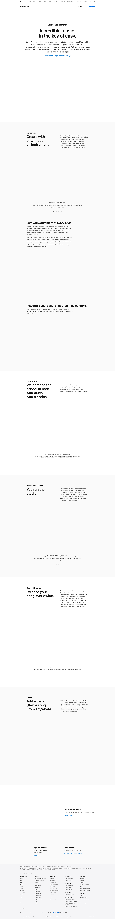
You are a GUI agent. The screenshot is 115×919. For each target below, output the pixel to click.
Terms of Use (53, 916)
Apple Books (37, 901)
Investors (82, 901)
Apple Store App (53, 888)
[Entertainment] (70, 1)
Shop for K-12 (68, 887)
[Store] (25, 1)
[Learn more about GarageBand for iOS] (69, 815)
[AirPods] (55, 1)
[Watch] (45, 1)
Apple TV (37, 889)
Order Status (52, 898)
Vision (21, 888)
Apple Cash (22, 908)
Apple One (37, 887)
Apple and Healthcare (69, 894)
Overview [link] (80, 6)
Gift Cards (22, 898)
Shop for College (68, 889)
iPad (21, 882)
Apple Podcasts (38, 899)
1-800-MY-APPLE (55, 912)
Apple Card (22, 904)
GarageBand (24, 5)
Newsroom (82, 895)
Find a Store (52, 878)
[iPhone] (39, 1)
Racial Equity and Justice (85, 888)
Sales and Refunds (61, 916)
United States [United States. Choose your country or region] (92, 916)
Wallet (21, 903)
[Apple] (21, 1)
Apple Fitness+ (38, 895)
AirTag (21, 894)
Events (81, 904)
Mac (21, 880)
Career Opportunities (84, 899)
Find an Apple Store (33, 912)
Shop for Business (68, 880)
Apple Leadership (83, 897)
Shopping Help (53, 899)
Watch (21, 886)
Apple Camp (52, 886)
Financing (52, 894)
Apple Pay (22, 906)
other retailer (41, 912)
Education (82, 880)
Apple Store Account (39, 880)
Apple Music (37, 891)
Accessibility (82, 878)
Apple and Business (69, 878)
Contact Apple (83, 906)
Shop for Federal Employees (71, 906)
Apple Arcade (38, 893)
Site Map (71, 916)
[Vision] (50, 1)
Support (85, 6)
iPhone (21, 884)
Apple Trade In (53, 892)
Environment (82, 882)
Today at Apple (53, 882)
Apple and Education (69, 885)
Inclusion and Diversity (84, 884)
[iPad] (34, 1)
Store (21, 878)
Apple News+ (38, 897)
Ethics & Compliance (84, 903)
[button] (90, 1)
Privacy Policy (46, 916)
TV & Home (22, 892)
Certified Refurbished (54, 890)
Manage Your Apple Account (41, 878)
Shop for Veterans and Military (71, 901)
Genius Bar (52, 880)
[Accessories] (78, 1)
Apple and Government (70, 899)
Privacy (81, 886)
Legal (67, 916)
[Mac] (29, 1)
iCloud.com (37, 882)
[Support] (85, 1)
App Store (37, 903)
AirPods (22, 890)
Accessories (23, 896)
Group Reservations (54, 884)
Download (92, 6)
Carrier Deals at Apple (54, 896)
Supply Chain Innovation (85, 890)
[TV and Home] (62, 1)
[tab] (53, 211)
